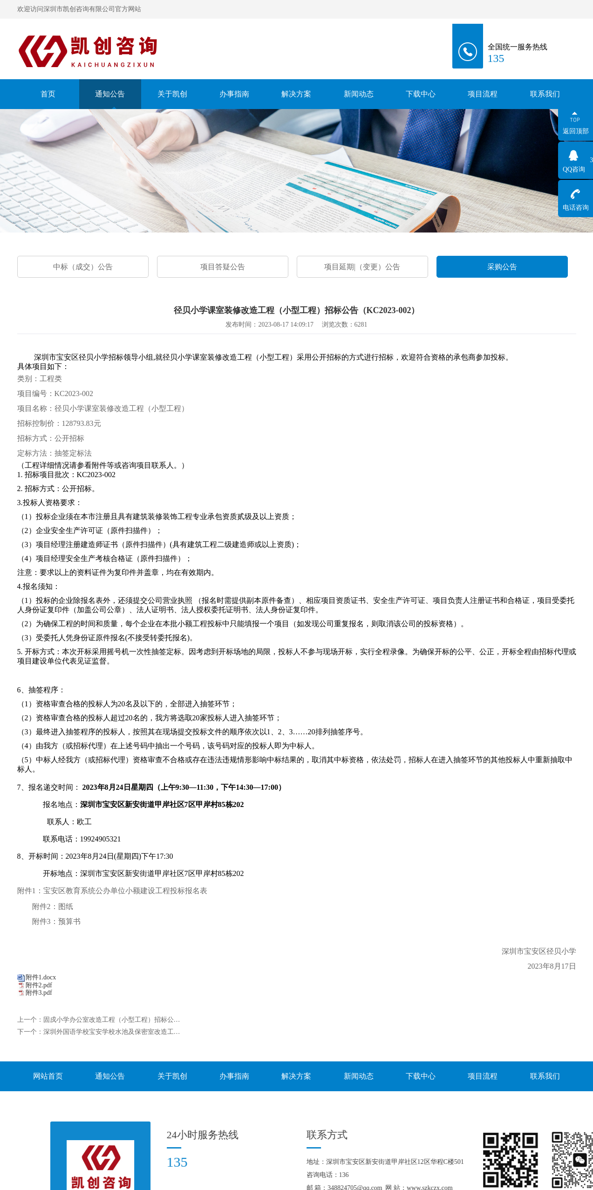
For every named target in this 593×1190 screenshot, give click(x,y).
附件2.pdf (39, 985)
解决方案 (296, 97)
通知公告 (110, 94)
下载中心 (421, 97)
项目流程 (483, 95)
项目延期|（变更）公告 (362, 267)
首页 (48, 94)
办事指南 (234, 97)
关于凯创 (172, 102)
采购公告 (502, 267)
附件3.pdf (39, 992)
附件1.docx (41, 977)
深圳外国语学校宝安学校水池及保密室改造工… (111, 1031)
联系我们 (545, 94)
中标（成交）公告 (83, 267)
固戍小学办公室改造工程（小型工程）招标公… (111, 1019)
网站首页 (48, 1076)
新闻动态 (359, 95)
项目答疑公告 (222, 267)
